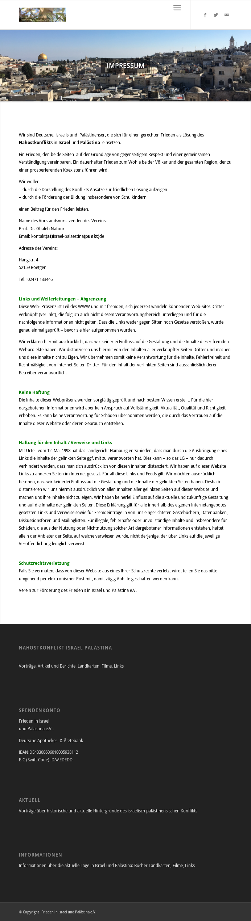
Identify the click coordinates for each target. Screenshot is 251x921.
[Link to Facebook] (204, 15)
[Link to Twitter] (215, 15)
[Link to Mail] (226, 15)
